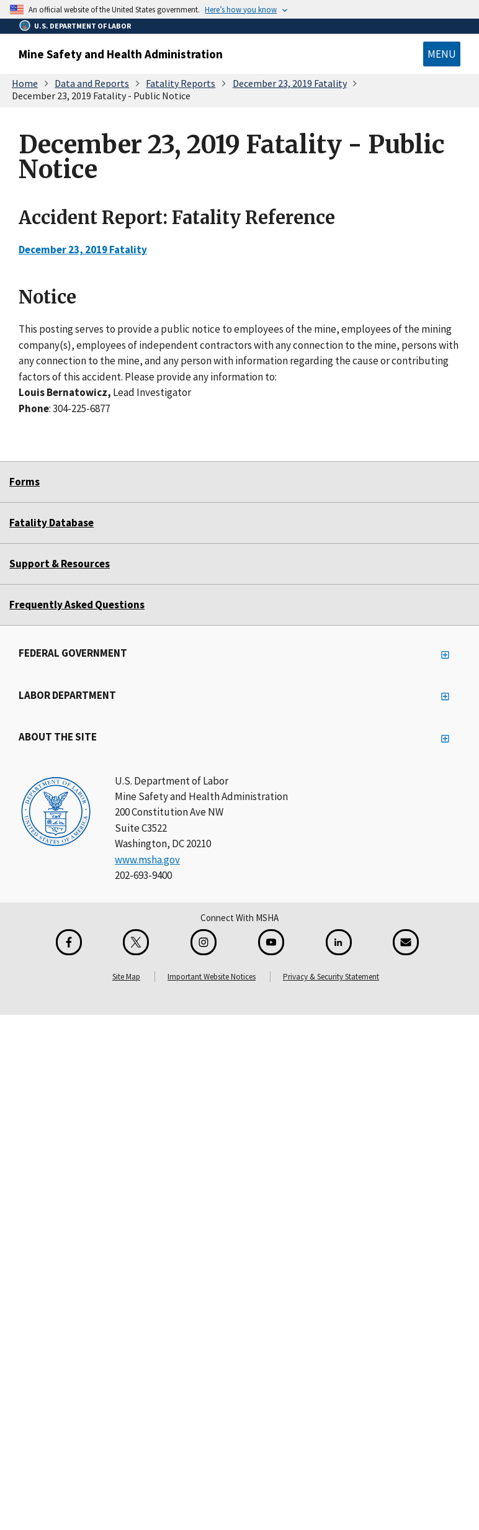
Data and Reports (92, 83)
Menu (442, 54)
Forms (24, 481)
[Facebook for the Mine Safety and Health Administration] (69, 942)
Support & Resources (59, 563)
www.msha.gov (147, 859)
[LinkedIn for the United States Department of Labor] (339, 942)
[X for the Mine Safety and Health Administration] (136, 942)
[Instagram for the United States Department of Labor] (203, 942)
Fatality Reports (180, 83)
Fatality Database (51, 522)
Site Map (126, 976)
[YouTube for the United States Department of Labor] (271, 942)
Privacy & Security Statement (331, 976)
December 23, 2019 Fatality (290, 83)
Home (25, 83)
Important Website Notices (212, 976)
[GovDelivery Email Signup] (406, 942)
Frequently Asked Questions (77, 604)
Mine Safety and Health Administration (121, 54)
